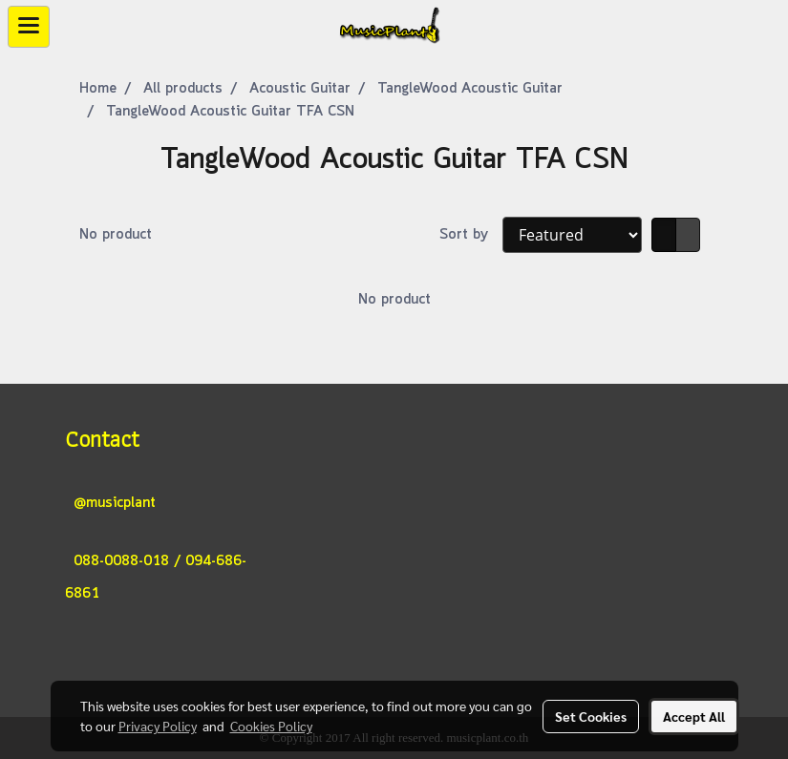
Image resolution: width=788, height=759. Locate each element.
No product (115, 234)
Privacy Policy (157, 725)
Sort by (470, 234)
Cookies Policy (271, 725)
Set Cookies (591, 716)
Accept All (694, 716)
